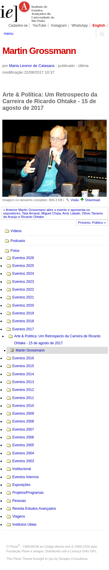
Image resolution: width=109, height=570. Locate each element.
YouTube (40, 25)
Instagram (59, 25)
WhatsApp (80, 25)
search (101, 33)
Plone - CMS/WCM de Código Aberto (37, 546)
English (98, 25)
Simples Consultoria (73, 558)
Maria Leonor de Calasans (32, 65)
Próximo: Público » (92, 222)
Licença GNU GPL (83, 551)
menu (8, 33)
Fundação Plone (18, 551)
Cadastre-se (18, 25)
